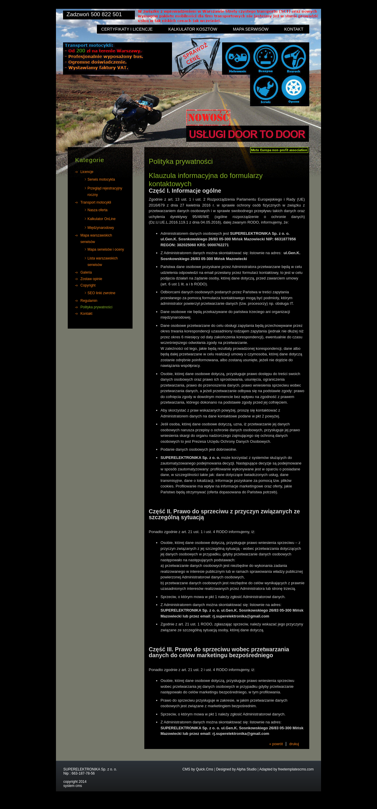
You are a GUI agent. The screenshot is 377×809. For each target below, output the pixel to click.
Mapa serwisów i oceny (105, 249)
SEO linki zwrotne (101, 293)
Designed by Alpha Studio (236, 769)
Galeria (86, 272)
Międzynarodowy (100, 228)
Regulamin (88, 301)
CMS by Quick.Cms (197, 769)
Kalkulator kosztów (192, 29)
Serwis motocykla (101, 179)
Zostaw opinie (91, 279)
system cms (72, 786)
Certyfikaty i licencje (127, 29)
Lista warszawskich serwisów (102, 261)
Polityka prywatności (96, 307)
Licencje (86, 172)
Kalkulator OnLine (101, 219)
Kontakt (293, 29)
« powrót (276, 744)
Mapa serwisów (251, 29)
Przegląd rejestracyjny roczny (104, 191)
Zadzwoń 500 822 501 (94, 14)
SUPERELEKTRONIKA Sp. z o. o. (90, 769)
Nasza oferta (97, 210)
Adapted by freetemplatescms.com (286, 769)
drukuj (294, 744)
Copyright (87, 285)
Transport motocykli (95, 202)
